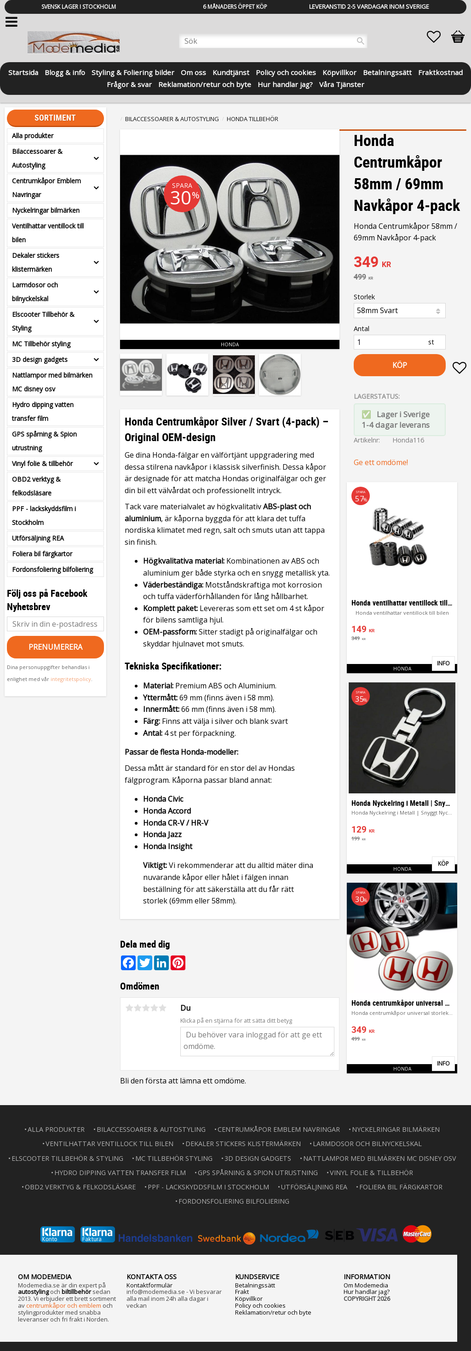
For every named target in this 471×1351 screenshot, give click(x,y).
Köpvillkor (249, 1298)
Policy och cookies (260, 1305)
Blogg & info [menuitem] (65, 71)
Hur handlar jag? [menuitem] (285, 83)
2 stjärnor (137, 1008)
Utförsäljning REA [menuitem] (38, 538)
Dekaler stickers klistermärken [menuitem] (35, 262)
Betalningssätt (255, 1285)
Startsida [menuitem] (23, 71)
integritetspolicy (71, 679)
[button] (438, 37)
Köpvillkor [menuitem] (339, 71)
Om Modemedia (366, 1285)
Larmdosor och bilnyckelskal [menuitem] (35, 291)
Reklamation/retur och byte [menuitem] (204, 83)
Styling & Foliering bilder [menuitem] (133, 71)
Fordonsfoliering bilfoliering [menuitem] (52, 569)
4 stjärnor (154, 1008)
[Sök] (361, 41)
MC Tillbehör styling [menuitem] (41, 343)
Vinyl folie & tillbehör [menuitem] (42, 463)
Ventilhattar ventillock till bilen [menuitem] (48, 232)
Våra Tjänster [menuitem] (341, 83)
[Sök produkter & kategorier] (273, 41)
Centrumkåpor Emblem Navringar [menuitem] (46, 187)
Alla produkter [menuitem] (32, 135)
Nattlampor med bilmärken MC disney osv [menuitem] (52, 382)
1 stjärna (129, 1008)
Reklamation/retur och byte (273, 1312)
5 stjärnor (162, 1008)
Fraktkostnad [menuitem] (440, 71)
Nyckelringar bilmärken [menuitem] (46, 210)
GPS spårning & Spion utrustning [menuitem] (44, 441)
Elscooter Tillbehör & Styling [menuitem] (43, 321)
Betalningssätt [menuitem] (387, 71)
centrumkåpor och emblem (63, 1305)
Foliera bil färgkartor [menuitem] (42, 553)
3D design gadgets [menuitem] (40, 359)
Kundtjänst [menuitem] (231, 71)
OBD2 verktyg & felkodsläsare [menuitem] (36, 486)
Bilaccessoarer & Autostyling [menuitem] (37, 158)
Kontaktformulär (149, 1285)
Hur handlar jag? (367, 1291)
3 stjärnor (146, 1008)
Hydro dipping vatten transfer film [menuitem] (43, 411)
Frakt (242, 1291)
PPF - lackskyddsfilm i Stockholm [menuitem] (44, 515)
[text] (410, 263)
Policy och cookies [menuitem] (286, 71)
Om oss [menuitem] (193, 71)
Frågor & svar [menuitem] (129, 83)
